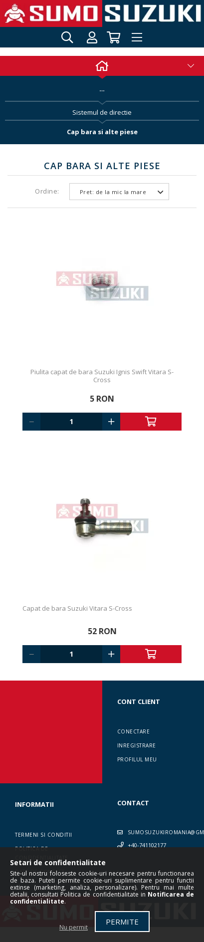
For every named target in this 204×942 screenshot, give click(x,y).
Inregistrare (136, 745)
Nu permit (73, 927)
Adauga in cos (151, 422)
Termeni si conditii (43, 834)
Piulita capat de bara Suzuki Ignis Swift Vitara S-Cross (102, 376)
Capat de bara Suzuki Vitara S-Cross (77, 608)
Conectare (133, 731)
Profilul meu (137, 759)
